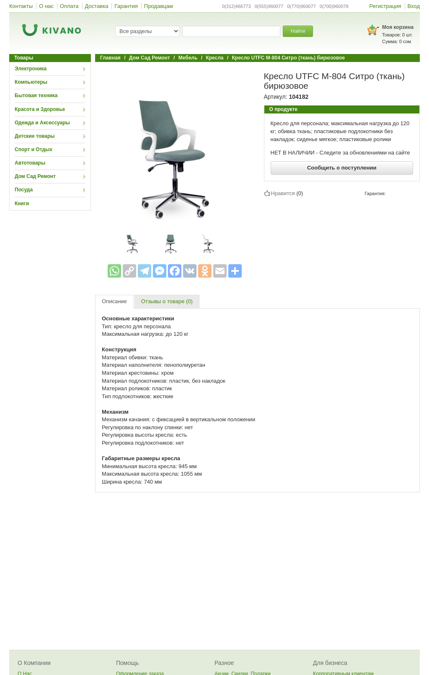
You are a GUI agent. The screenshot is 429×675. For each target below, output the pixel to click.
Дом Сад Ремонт (35, 176)
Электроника (31, 69)
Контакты (21, 6)
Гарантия (125, 6)
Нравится (283, 193)
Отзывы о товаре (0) (167, 301)
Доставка (97, 6)
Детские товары (35, 136)
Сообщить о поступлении (342, 168)
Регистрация (385, 6)
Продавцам (158, 6)
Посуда (24, 190)
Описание (114, 301)
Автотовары (30, 163)
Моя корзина (397, 27)
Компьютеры (31, 82)
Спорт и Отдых (33, 149)
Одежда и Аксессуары (42, 123)
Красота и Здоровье (40, 109)
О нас (46, 6)
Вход (414, 6)
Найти (298, 31)
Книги (22, 203)
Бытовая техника (36, 95)
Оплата (69, 6)
